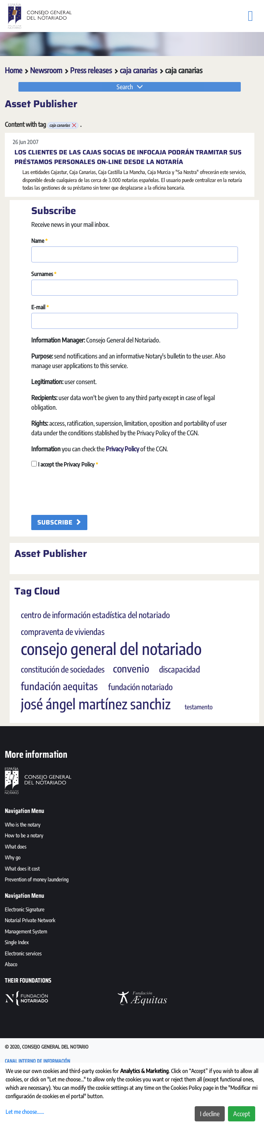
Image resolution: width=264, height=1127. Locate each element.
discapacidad (179, 669)
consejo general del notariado (111, 649)
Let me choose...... (25, 1111)
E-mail (40, 307)
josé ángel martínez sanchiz (96, 704)
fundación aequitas (59, 686)
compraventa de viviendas (63, 632)
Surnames (43, 273)
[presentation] (92, 490)
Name (39, 240)
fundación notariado (140, 687)
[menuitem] (132, 826)
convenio (131, 668)
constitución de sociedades (63, 669)
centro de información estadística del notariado (95, 615)
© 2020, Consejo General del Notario (47, 1047)
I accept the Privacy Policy (64, 464)
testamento (199, 707)
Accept (241, 1114)
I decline (210, 1114)
